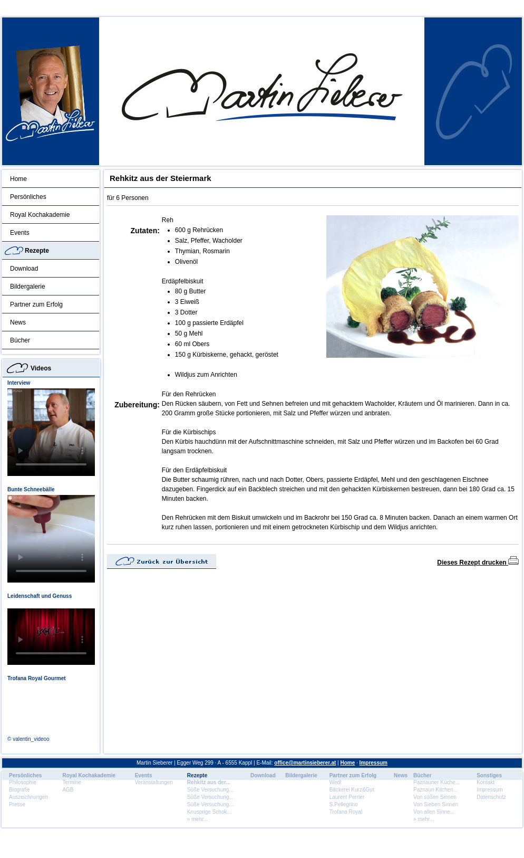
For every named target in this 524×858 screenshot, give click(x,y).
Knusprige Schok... (209, 812)
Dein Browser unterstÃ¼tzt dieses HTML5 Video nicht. (51, 432)
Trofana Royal (345, 812)
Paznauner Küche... (436, 782)
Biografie (19, 790)
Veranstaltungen (154, 782)
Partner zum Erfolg (36, 304)
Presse (17, 804)
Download (24, 268)
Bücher (20, 340)
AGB (67, 790)
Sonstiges (489, 775)
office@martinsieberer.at (305, 763)
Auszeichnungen (28, 797)
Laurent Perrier (347, 797)
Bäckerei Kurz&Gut (351, 790)
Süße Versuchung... (210, 790)
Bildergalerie (27, 286)
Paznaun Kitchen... (435, 790)
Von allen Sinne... (433, 812)
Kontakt (485, 782)
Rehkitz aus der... (208, 782)
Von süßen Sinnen (435, 797)
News (18, 322)
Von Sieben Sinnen (435, 804)
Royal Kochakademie (40, 214)
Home (18, 179)
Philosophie (22, 782)
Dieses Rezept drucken (478, 562)
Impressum (373, 763)
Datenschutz (491, 797)
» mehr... (197, 819)
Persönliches (28, 197)
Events (20, 232)
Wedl (335, 782)
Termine (71, 782)
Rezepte (37, 250)
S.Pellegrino (343, 804)
